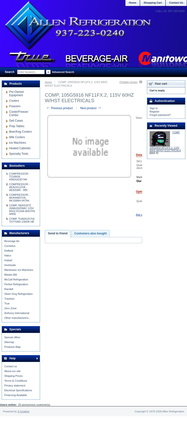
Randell (8, 289)
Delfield (8, 250)
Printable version (128, 82)
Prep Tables (16, 126)
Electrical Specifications (18, 390)
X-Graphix (23, 411)
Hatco (7, 255)
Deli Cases (16, 120)
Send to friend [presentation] (57, 233)
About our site (12, 371)
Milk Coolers (17, 137)
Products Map (12, 346)
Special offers (12, 337)
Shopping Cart (153, 2)
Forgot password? (160, 114)
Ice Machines (17, 142)
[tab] (57, 233)
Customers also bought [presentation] (90, 233)
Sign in (154, 108)
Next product (90, 108)
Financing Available (15, 395)
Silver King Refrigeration (18, 293)
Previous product (59, 108)
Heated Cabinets (19, 148)
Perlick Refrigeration (16, 284)
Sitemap (9, 342)
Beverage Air (11, 241)
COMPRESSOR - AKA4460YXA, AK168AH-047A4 (19, 197)
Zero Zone (10, 308)
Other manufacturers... (17, 317)
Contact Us (176, 2)
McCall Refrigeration (16, 279)
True (7, 303)
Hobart (8, 260)
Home (48, 82)
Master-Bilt (10, 274)
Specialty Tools (18, 153)
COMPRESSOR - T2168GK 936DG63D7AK (19, 176)
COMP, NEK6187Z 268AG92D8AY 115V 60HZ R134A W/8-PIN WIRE (22, 209)
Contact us (10, 366)
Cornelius (9, 245)
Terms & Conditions (15, 380)
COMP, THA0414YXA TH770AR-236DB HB (21, 220)
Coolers (14, 100)
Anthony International (16, 313)
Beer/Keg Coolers (20, 131)
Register (154, 111)
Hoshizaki (10, 265)
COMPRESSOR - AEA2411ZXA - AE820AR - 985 (19, 187)
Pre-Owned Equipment (16, 93)
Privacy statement (14, 385)
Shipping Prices (13, 375)
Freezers (14, 106)
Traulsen (9, 298)
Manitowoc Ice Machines (18, 269)
